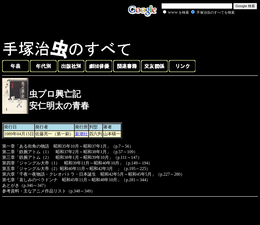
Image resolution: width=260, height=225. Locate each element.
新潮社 (81, 134)
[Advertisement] (192, 28)
